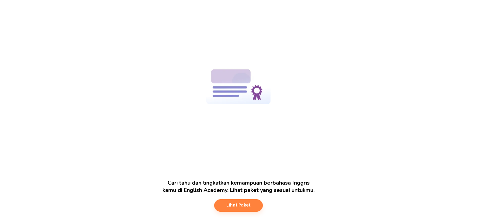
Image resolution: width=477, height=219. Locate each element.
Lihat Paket (238, 205)
